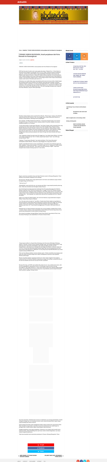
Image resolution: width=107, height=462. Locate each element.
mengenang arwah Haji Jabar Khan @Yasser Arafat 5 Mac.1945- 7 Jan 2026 (80, 68)
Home (20, 50)
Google (29, 445)
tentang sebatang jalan (71, 121)
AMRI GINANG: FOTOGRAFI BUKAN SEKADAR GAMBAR (28, 449)
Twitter (52, 445)
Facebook (40, 445)
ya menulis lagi (76, 97)
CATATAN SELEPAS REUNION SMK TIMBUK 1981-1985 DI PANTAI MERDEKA (79, 75)
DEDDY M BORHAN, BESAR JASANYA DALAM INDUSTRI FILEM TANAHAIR (79, 126)
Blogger (88, 459)
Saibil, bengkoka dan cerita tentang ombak (76, 118)
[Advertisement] (53, 35)
